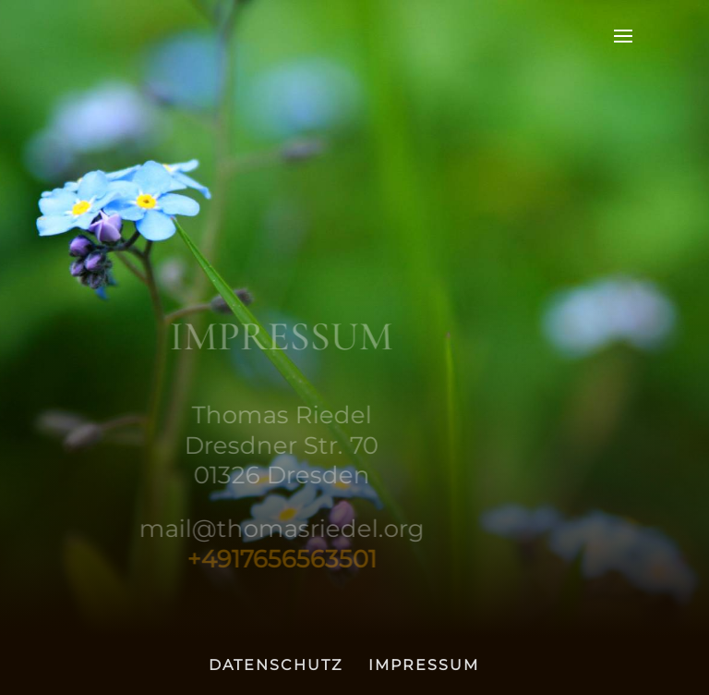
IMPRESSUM (423, 665)
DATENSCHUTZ (275, 665)
